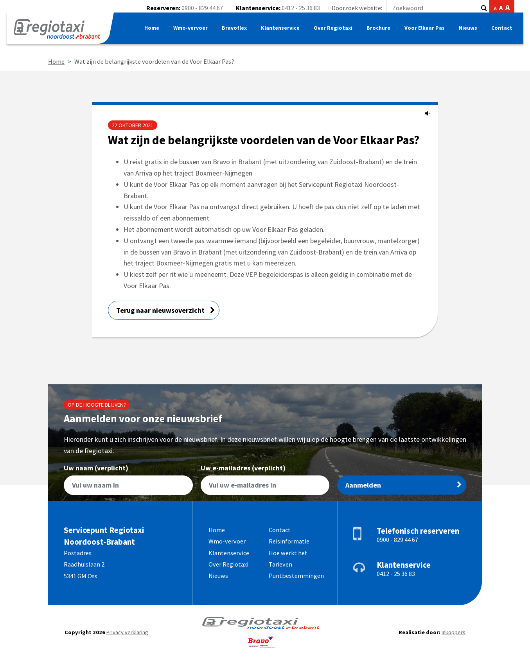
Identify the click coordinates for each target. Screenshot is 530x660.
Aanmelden (403, 485)
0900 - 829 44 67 (202, 8)
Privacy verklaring (127, 632)
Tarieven (280, 564)
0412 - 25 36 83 (301, 8)
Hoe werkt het (288, 553)
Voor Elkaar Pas (422, 33)
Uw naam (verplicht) (128, 480)
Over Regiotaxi (330, 33)
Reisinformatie (289, 541)
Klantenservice (277, 33)
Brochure (376, 33)
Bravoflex (231, 33)
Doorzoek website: (405, 8)
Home (147, 33)
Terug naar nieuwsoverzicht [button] (165, 310)
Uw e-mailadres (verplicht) (265, 480)
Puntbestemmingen (296, 575)
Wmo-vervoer (187, 33)
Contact (500, 33)
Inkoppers (453, 632)
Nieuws (466, 33)
